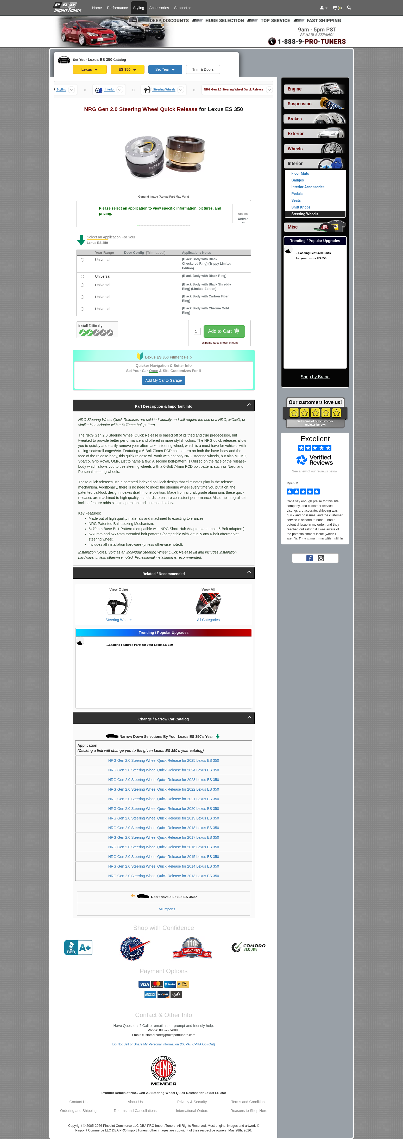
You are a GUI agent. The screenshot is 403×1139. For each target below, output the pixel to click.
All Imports (167, 909)
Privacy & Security (192, 1102)
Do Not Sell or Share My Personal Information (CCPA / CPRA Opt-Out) (163, 1044)
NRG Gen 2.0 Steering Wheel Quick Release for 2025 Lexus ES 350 (163, 760)
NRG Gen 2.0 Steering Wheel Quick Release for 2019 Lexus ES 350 (163, 818)
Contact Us (78, 1102)
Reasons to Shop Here (248, 1111)
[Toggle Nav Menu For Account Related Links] (323, 8)
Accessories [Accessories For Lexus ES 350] (159, 8)
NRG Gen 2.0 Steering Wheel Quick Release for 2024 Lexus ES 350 (163, 770)
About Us (135, 1102)
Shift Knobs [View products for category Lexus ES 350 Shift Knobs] (301, 207)
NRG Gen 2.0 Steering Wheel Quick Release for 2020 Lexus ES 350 (163, 808)
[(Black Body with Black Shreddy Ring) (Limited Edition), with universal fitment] (82, 285)
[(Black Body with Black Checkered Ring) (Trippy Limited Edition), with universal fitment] (82, 260)
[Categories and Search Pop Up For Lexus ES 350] (349, 8)
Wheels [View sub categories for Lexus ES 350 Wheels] (295, 148)
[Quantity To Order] (197, 331)
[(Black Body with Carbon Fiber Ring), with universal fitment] (82, 297)
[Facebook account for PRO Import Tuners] (309, 558)
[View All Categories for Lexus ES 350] (208, 603)
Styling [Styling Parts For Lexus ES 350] (138, 8)
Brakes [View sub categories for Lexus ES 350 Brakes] (295, 118)
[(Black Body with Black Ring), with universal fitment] (82, 276)
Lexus (89, 69)
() (337, 8)
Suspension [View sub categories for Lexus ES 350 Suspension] (300, 103)
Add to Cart (224, 331)
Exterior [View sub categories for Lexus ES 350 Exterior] (296, 133)
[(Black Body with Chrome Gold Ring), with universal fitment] (82, 309)
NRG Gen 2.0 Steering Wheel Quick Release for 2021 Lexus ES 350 (163, 799)
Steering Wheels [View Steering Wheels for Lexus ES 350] (118, 620)
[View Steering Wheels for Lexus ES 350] (119, 603)
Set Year (165, 69)
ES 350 (127, 69)
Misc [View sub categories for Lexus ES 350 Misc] (293, 227)
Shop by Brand (315, 376)
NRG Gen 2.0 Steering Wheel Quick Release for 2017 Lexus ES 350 (163, 837)
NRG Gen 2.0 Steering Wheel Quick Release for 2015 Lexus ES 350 (163, 857)
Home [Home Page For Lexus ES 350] (97, 8)
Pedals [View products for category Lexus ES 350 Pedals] (297, 194)
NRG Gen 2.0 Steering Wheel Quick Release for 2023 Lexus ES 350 (163, 780)
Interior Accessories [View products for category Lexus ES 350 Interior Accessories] (308, 187)
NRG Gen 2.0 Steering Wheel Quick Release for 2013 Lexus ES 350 (163, 876)
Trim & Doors (203, 69)
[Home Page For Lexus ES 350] (68, 6)
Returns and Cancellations (135, 1111)
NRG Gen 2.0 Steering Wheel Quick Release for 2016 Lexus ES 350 (163, 847)
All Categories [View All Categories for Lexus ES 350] (208, 620)
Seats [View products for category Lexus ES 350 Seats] (296, 200)
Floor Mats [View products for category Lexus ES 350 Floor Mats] (300, 173)
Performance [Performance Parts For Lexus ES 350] (117, 8)
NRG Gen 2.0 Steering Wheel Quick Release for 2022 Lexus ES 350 (163, 789)
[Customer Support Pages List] (182, 7)
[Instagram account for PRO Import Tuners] (321, 558)
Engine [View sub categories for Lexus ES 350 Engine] (295, 89)
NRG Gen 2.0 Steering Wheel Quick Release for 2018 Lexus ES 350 (163, 828)
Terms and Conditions (248, 1102)
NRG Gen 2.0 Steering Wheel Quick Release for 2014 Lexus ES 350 (163, 866)
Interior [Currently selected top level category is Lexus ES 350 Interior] (295, 163)
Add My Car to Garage (163, 380)
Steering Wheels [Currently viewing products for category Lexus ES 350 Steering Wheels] (305, 214)
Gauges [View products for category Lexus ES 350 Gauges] (298, 180)
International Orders (192, 1111)
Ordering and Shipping (78, 1111)
